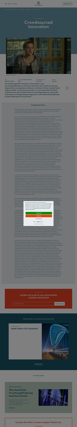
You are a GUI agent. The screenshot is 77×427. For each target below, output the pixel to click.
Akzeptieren (39, 213)
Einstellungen (39, 218)
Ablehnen (39, 216)
